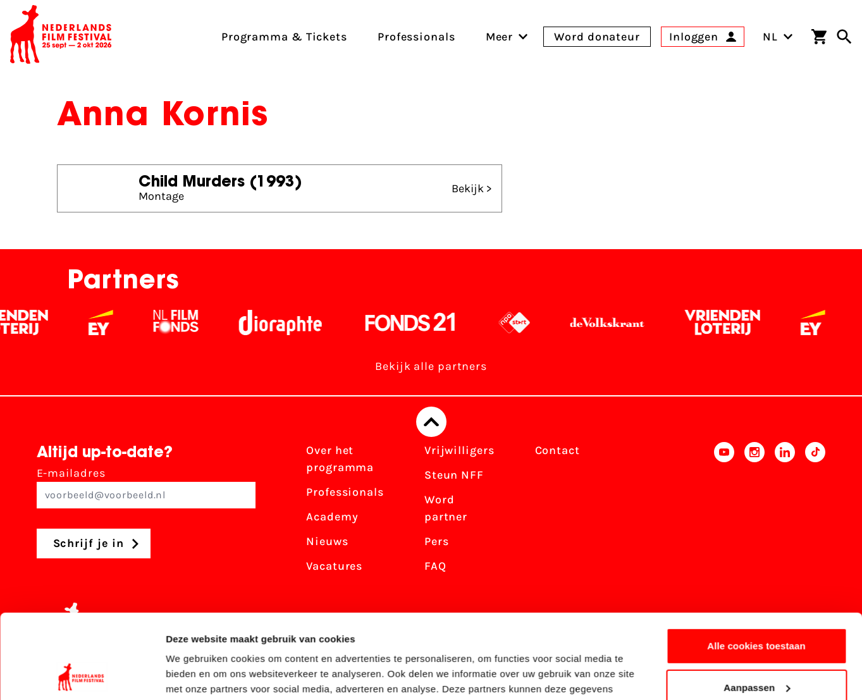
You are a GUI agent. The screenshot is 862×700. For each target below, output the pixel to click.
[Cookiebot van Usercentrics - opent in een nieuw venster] (82, 675)
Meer (500, 36)
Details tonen (196, 675)
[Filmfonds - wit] (186, 322)
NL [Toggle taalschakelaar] (778, 37)
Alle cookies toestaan (756, 567)
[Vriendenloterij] (732, 322)
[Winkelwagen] (819, 36)
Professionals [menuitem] (416, 36)
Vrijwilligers (459, 450)
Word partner (445, 508)
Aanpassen (756, 608)
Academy (332, 517)
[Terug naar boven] (431, 422)
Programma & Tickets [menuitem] (284, 36)
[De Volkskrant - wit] (618, 322)
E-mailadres (146, 487)
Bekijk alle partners (431, 366)
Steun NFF (454, 475)
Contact (557, 450)
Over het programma (340, 458)
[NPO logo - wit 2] (524, 322)
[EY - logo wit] (111, 322)
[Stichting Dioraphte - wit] (290, 322)
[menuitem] (500, 36)
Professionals (345, 492)
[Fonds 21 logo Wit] (421, 322)
